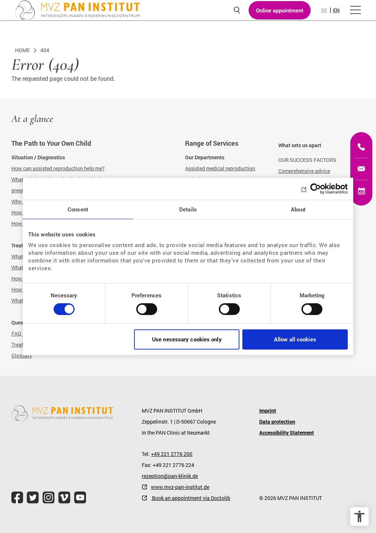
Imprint (267, 410)
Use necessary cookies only (187, 339)
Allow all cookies (295, 339)
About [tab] (298, 209)
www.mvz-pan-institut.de (180, 486)
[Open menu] (355, 10)
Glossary (21, 355)
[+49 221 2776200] (361, 147)
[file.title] (17, 498)
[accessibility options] (359, 516)
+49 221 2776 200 (171, 453)
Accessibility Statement (286, 432)
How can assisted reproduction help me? (58, 168)
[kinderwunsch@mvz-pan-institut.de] (361, 169)
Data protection (277, 421)
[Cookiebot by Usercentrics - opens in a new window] (315, 188)
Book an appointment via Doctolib (190, 497)
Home (22, 50)
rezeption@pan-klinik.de (170, 475)
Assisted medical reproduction (220, 168)
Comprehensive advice (304, 170)
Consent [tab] (78, 209)
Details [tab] (188, 209)
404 (44, 50)
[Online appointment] (361, 191)
